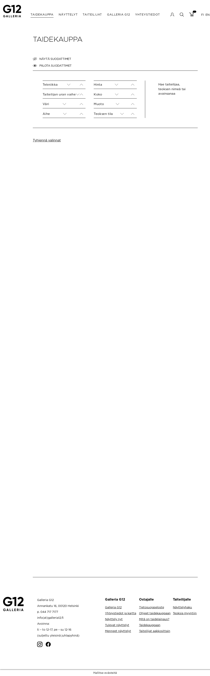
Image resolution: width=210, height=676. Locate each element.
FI (202, 14)
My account (172, 14)
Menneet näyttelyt (118, 630)
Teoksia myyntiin (185, 613)
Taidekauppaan (149, 625)
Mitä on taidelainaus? (154, 619)
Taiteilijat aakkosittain (154, 630)
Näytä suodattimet (52, 59)
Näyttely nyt (114, 619)
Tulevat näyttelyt (117, 625)
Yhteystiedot (147, 14)
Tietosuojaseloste (151, 607)
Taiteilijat (92, 14)
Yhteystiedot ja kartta (120, 613)
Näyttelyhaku (182, 607)
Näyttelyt (68, 14)
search (181, 14)
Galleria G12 (118, 14)
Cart (191, 14)
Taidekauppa (42, 14)
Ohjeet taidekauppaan (155, 613)
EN (207, 14)
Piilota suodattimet (52, 66)
